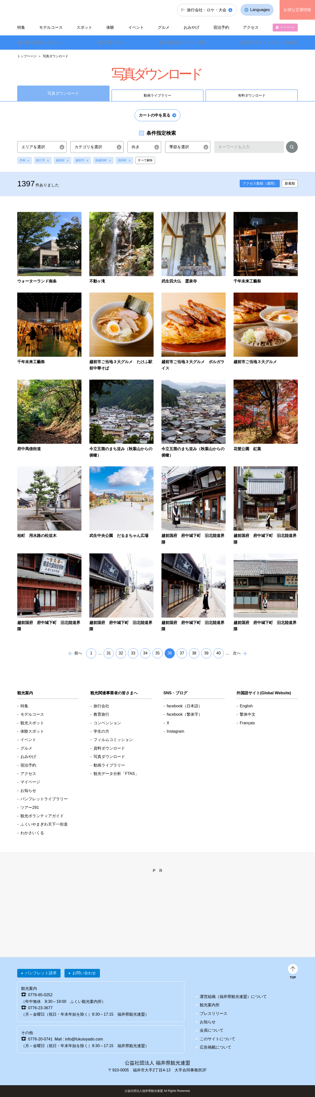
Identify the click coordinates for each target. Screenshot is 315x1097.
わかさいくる (32, 833)
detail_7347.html (121, 419)
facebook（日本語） (184, 706)
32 (121, 653)
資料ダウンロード (109, 748)
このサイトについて (217, 1039)
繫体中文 (247, 714)
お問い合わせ (84, 973)
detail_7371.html (49, 332)
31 (109, 653)
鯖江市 (40, 160)
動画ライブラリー (157, 95)
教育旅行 (101, 714)
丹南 (22, 160)
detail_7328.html (121, 593)
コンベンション (107, 723)
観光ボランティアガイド (42, 816)
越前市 (80, 160)
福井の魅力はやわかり (43, 42)
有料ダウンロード (252, 95)
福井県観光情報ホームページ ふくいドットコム (50, 10)
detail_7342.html (266, 419)
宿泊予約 (221, 27)
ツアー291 (29, 807)
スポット (84, 27)
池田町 (122, 160)
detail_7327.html (193, 593)
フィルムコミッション (113, 740)
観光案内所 (210, 1005)
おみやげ (191, 27)
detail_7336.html (121, 506)
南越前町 (101, 160)
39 (206, 653)
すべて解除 (145, 160)
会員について (211, 1030)
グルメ (164, 27)
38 (194, 653)
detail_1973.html (49, 248)
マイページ (287, 27)
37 (182, 653)
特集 (21, 27)
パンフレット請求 (41, 973)
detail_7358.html (266, 332)
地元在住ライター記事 (185, 42)
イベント (136, 27)
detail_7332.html (193, 506)
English (246, 706)
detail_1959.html (121, 248)
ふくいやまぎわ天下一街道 (44, 824)
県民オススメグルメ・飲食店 (272, 42)
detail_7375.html (193, 248)
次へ (237, 653)
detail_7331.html (266, 506)
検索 (292, 148)
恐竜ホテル (114, 42)
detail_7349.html (49, 419)
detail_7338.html (49, 506)
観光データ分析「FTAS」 (116, 773)
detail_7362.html (193, 332)
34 (145, 653)
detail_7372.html (266, 248)
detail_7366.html (121, 332)
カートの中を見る (154, 115)
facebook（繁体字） (184, 714)
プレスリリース (213, 1013)
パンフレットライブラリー (44, 799)
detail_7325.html (266, 593)
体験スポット (32, 731)
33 (133, 653)
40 (218, 653)
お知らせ (28, 790)
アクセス (251, 27)
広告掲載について (215, 1047)
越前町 (60, 160)
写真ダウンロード (109, 757)
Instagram (175, 731)
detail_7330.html (49, 593)
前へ (78, 653)
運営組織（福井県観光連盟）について (233, 996)
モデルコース (51, 27)
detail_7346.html (193, 419)
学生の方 (101, 731)
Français (247, 723)
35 (157, 653)
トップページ (26, 56)
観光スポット (32, 723)
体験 (110, 27)
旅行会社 (101, 706)
